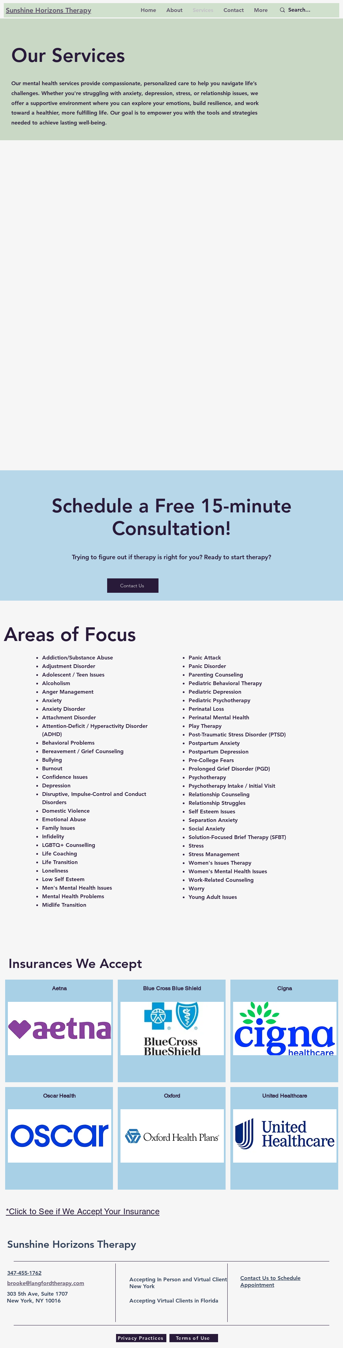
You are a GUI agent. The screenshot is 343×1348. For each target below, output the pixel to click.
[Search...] (304, 10)
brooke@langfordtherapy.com (45, 1283)
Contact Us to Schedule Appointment (270, 1281)
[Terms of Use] (193, 1338)
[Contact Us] (132, 585)
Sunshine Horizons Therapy (71, 1244)
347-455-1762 (24, 1273)
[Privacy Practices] (141, 1338)
